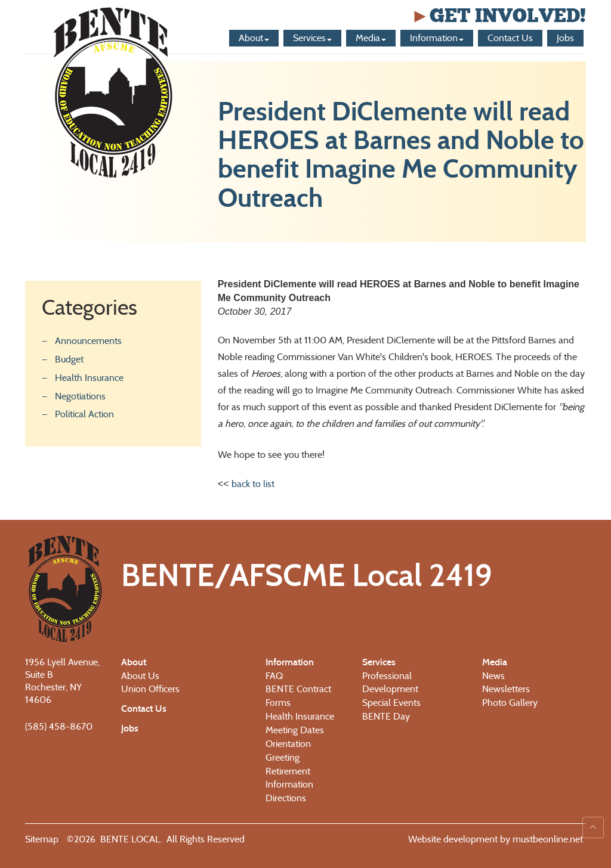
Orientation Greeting (288, 750)
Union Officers (150, 689)
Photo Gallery (510, 702)
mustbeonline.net (546, 839)
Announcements (88, 340)
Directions (286, 798)
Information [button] (437, 38)
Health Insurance (89, 377)
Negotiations (80, 396)
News (493, 675)
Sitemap (41, 839)
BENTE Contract (298, 689)
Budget (69, 359)
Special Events (391, 702)
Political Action (84, 414)
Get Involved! (498, 15)
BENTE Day (386, 716)
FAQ (274, 675)
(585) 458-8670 (58, 726)
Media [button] (371, 38)
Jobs (565, 38)
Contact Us (510, 38)
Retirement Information (289, 777)
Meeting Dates (295, 730)
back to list (253, 483)
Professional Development (390, 682)
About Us (140, 675)
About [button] (254, 38)
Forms (278, 702)
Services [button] (312, 38)
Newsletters (506, 689)
